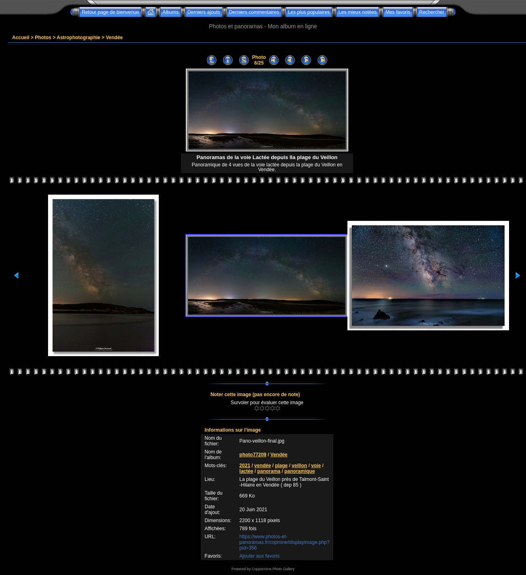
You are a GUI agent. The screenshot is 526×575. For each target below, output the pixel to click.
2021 (245, 465)
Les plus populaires (309, 12)
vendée (262, 465)
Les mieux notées (358, 12)
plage (281, 465)
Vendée (114, 37)
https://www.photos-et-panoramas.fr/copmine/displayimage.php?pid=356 (285, 542)
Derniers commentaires (254, 12)
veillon (299, 465)
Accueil (20, 37)
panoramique (299, 471)
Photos (43, 37)
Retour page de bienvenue (110, 12)
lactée (246, 471)
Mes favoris (397, 12)
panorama (268, 471)
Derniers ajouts (203, 12)
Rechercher (431, 12)
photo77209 (253, 454)
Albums (170, 12)
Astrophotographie (78, 37)
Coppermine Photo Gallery (273, 569)
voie (316, 465)
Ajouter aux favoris (260, 556)
